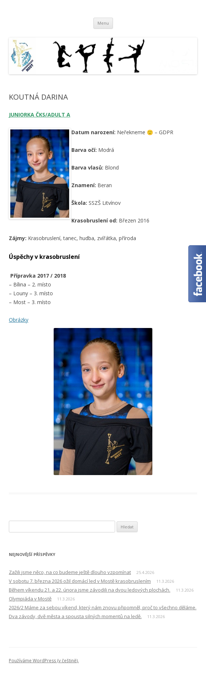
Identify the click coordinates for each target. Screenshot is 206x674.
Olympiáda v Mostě (30, 598)
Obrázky (18, 319)
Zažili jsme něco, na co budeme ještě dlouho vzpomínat (70, 572)
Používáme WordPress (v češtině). (44, 660)
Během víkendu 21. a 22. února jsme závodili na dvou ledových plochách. (89, 589)
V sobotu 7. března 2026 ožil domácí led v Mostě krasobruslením (80, 581)
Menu (103, 23)
